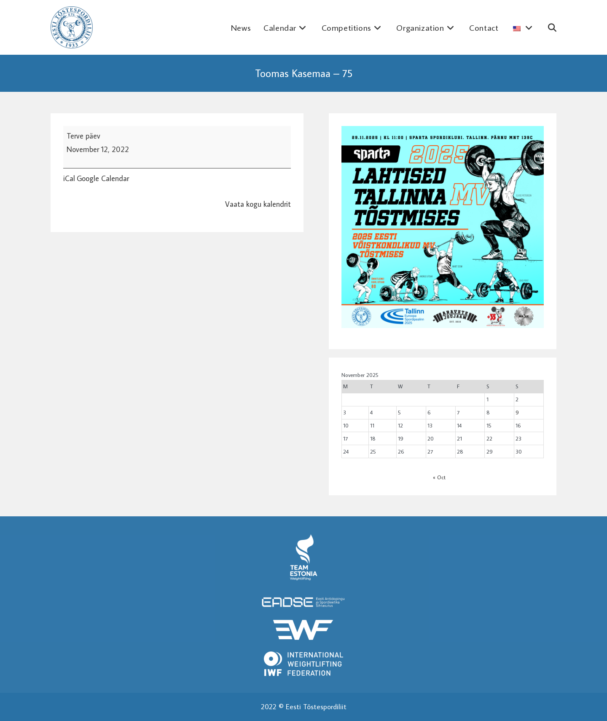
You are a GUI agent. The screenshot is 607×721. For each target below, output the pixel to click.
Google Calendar (103, 178)
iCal (69, 178)
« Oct (439, 477)
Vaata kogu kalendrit (258, 204)
